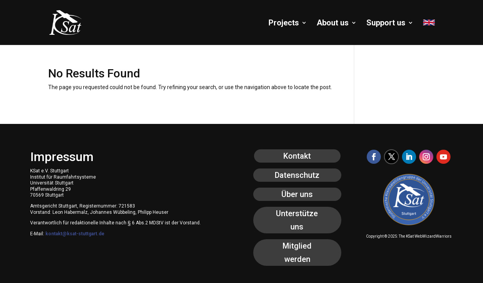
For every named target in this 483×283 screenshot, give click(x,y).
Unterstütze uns (297, 220)
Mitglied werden (297, 252)
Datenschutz (297, 175)
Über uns (297, 194)
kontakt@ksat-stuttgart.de (75, 233)
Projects (284, 23)
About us (333, 23)
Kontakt (297, 156)
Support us (386, 23)
